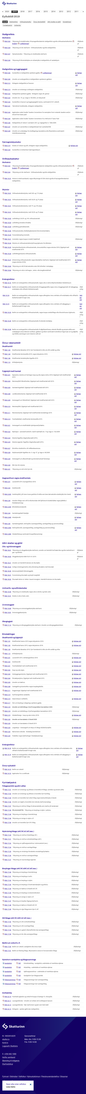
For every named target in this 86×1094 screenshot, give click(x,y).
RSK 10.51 (8, 596)
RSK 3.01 (7, 666)
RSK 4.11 (7, 413)
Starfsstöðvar (7, 1064)
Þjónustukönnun (33, 1076)
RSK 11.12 (8, 625)
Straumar (64, 1076)
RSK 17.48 (8, 905)
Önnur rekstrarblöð (39, 22)
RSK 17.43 (8, 884)
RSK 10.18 (6, 295)
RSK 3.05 (7, 682)
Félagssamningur (10, 980)
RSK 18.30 (8, 571)
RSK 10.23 (8, 312)
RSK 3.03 (7, 674)
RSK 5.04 (7, 48)
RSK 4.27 (7, 448)
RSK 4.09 (7, 400)
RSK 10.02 (8, 218)
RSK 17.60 (8, 946)
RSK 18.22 (8, 567)
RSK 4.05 (7, 387)
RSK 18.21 (8, 563)
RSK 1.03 (7, 350)
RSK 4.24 (7, 438)
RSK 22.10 (8, 996)
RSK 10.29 (8, 321)
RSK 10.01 (8, 193)
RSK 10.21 (8, 239)
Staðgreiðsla (13, 22)
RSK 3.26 (7, 732)
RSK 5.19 (7, 146)
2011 (76, 11)
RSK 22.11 (8, 1001)
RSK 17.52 (8, 922)
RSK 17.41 (8, 876)
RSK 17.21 (8, 839)
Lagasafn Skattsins (10, 1046)
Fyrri (2, 11)
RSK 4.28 (7, 452)
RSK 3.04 (7, 678)
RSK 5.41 (7, 106)
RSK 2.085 (8, 534)
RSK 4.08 (7, 394)
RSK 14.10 (8, 769)
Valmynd (81, 3)
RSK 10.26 (8, 253)
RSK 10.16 (8, 283)
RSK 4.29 (7, 459)
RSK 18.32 (8, 579)
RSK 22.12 (8, 1005)
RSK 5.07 (7, 54)
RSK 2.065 (8, 528)
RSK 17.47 (8, 901)
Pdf (19, 963)
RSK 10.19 (6, 304)
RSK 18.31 (8, 575)
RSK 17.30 (8, 810)
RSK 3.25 (7, 727)
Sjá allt (5, 22)
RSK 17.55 (8, 934)
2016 (38, 11)
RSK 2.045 (8, 517)
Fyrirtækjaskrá (7, 25)
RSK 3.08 (7, 686)
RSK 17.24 (8, 847)
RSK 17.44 (8, 889)
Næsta (83, 11)
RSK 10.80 (8, 608)
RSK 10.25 (8, 247)
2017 (30, 11)
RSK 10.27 (8, 260)
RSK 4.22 (7, 432)
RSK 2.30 (7, 500)
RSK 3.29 (7, 736)
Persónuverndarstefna (50, 1076)
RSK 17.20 (8, 835)
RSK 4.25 (7, 442)
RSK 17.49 (8, 909)
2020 (7, 11)
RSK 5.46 (7, 123)
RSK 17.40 (8, 814)
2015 (46, 11)
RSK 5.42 (7, 112)
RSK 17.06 (8, 802)
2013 (61, 11)
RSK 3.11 (7, 690)
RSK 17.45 (8, 893)
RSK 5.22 (7, 94)
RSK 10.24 (8, 243)
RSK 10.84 (8, 270)
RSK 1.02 (7, 645)
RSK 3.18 (7, 707)
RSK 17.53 (8, 926)
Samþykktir (8, 963)
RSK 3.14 (7, 695)
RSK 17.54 (8, 930)
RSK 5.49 (7, 131)
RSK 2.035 (8, 507)
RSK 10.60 (8, 266)
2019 (15, 11)
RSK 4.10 (7, 406)
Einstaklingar (67, 22)
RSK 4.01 (7, 375)
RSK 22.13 (8, 1009)
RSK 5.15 (7, 89)
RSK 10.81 (8, 612)
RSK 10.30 (8, 329)
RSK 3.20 (7, 719)
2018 (22, 11)
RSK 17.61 (8, 951)
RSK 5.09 (7, 79)
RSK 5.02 (7, 41)
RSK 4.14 (7, 419)
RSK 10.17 (8, 287)
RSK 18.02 (8, 556)
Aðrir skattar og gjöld (54, 22)
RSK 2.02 (7, 488)
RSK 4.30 (7, 465)
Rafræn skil (74, 146)
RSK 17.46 (8, 818)
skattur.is (5, 1039)
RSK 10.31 (8, 178)
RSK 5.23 (7, 98)
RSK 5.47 (7, 127)
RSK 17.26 (8, 855)
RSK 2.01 (7, 482)
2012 (69, 11)
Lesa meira (10, 1087)
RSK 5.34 (7, 150)
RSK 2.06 (7, 524)
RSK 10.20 (8, 235)
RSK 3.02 (7, 670)
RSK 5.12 (7, 83)
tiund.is (5, 1043)
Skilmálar (13, 1076)
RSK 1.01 (7, 641)
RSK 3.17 (7, 703)
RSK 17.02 (8, 794)
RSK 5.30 (7, 60)
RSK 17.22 (8, 843)
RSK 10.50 (8, 592)
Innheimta (17, 25)
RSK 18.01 (8, 550)
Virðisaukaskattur (25, 22)
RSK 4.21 (7, 425)
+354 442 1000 (10, 1054)
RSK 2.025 (8, 494)
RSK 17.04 (8, 798)
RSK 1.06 (7, 358)
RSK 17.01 (8, 790)
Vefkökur (22, 1076)
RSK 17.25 (8, 851)
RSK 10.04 (8, 227)
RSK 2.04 (7, 513)
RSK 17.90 (8, 822)
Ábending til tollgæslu (10, 1061)
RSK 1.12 (7, 362)
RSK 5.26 (7, 102)
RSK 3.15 (7, 699)
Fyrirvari (5, 1076)
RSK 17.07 (8, 806)
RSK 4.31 (7, 469)
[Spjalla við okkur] (77, 1085)
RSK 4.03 (7, 381)
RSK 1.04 (7, 354)
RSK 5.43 (7, 118)
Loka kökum (30, 1084)
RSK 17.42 (8, 880)
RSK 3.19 (7, 715)
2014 (53, 11)
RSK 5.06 (7, 73)
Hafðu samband (8, 1057)
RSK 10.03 (8, 223)
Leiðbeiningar (24, 43)
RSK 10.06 (8, 231)
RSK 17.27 (8, 860)
